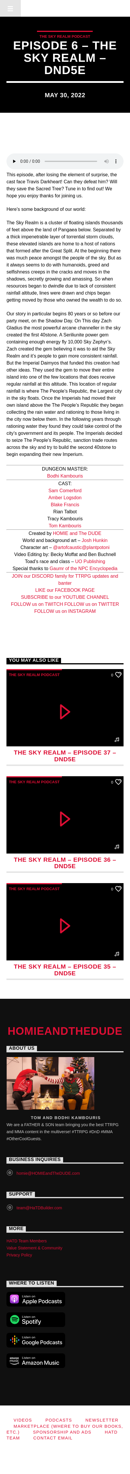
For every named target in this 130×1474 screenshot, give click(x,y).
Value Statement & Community (34, 1248)
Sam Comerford (65, 490)
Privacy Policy (19, 1255)
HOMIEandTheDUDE (65, 8)
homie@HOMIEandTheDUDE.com (48, 1173)
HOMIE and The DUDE (77, 533)
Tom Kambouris (65, 525)
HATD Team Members (26, 1241)
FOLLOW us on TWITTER (91, 604)
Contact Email (52, 1438)
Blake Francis (65, 504)
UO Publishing (90, 561)
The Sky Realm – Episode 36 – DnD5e (65, 863)
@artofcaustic (67, 547)
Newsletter (102, 1420)
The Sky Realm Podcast (64, 36)
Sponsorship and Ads (62, 1432)
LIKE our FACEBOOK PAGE (64, 590)
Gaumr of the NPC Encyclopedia (83, 568)
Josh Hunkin (94, 540)
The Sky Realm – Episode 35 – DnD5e (65, 970)
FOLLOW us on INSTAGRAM (65, 611)
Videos (22, 1420)
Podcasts (58, 1420)
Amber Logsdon (65, 497)
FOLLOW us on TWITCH (37, 604)
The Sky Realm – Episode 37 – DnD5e (65, 755)
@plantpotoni (96, 547)
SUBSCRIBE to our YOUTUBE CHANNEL (65, 597)
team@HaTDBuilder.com (39, 1207)
